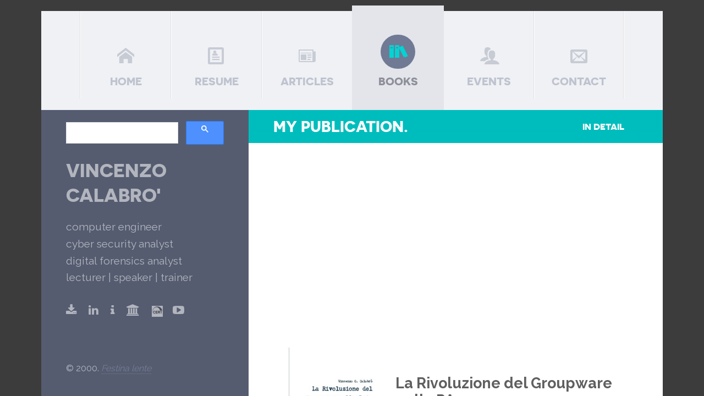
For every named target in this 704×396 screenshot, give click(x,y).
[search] (121, 133)
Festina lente (126, 368)
